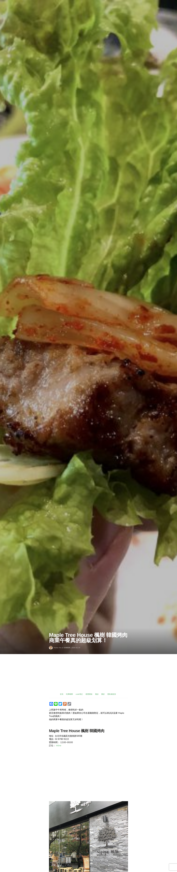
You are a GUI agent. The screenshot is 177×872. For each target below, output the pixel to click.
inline (58, 745)
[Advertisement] (88, 675)
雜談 (97, 694)
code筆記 (79, 694)
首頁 (61, 694)
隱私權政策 (111, 694)
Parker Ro (57, 648)
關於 (103, 694)
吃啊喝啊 (67, 648)
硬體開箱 (89, 694)
